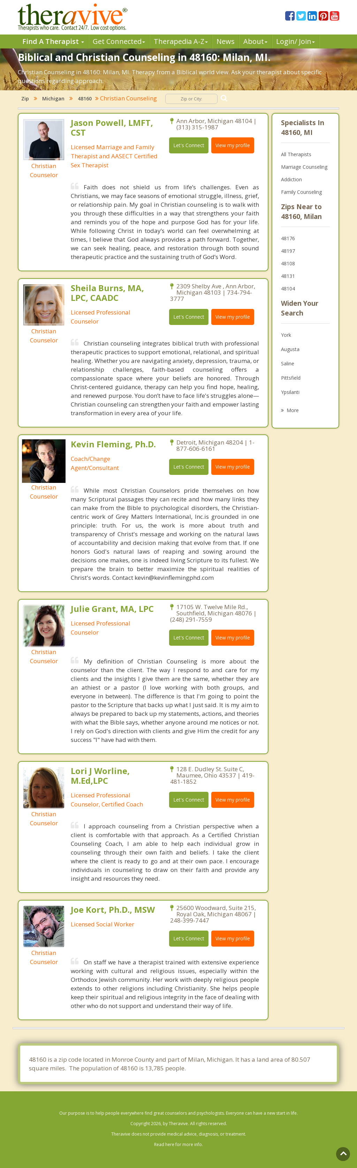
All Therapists (296, 154)
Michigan (53, 98)
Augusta (290, 349)
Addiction (291, 179)
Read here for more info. (178, 1144)
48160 (85, 98)
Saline (287, 363)
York (286, 335)
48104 (288, 288)
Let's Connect (188, 145)
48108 (288, 263)
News (226, 41)
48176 (288, 238)
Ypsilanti (290, 392)
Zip (25, 98)
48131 (288, 276)
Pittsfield (291, 377)
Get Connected (119, 41)
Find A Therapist (53, 41)
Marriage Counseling (304, 167)
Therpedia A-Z (181, 41)
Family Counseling (301, 192)
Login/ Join (295, 41)
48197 (288, 251)
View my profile (232, 145)
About (255, 41)
